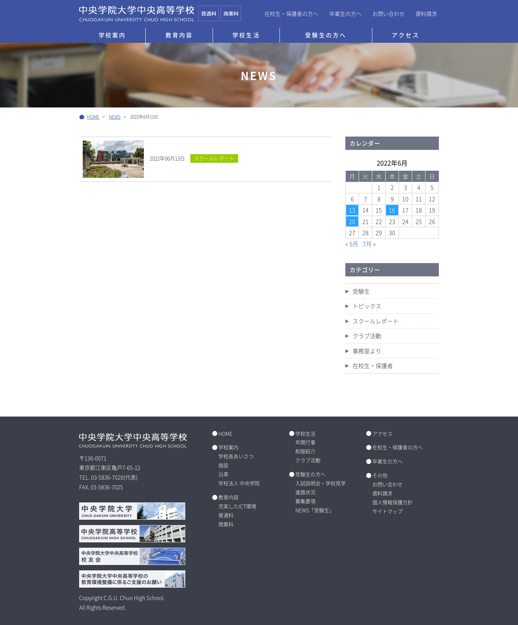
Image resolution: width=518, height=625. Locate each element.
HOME (225, 433)
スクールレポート (376, 321)
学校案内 (112, 35)
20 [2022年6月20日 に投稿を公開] (352, 221)
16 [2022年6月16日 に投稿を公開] (392, 210)
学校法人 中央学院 (239, 483)
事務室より (367, 350)
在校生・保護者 (373, 365)
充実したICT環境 (237, 506)
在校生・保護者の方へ (291, 13)
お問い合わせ (388, 13)
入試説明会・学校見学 (320, 483)
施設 (223, 465)
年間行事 (305, 442)
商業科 (225, 524)
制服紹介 (305, 451)
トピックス (367, 306)
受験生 (361, 291)
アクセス (405, 35)
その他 (379, 475)
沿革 (223, 474)
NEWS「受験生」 (314, 510)
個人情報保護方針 (392, 502)
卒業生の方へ (345, 13)
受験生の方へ (325, 35)
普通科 (225, 515)
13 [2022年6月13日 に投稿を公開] (352, 210)
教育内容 (179, 35)
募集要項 (305, 501)
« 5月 (351, 243)
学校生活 (246, 35)
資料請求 (426, 13)
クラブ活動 (367, 335)
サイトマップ (387, 511)
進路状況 (305, 492)
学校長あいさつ (236, 456)
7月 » (369, 243)
